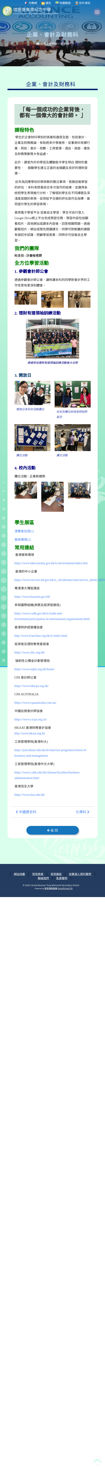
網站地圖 (19, 874)
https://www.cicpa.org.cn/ (31, 719)
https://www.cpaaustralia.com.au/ (35, 702)
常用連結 (56, 874)
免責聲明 (61, 878)
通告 (46, 3)
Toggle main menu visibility (98, 14)
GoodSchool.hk (65, 888)
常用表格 (37, 874)
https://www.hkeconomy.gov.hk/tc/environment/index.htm (51, 563)
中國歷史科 (26, 812)
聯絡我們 (43, 878)
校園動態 (63, 3)
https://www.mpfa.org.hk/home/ (35, 669)
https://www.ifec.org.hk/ (30, 652)
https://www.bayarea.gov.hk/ (32, 596)
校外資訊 (82, 3)
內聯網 (30, 3)
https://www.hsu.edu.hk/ (30, 794)
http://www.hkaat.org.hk (30, 733)
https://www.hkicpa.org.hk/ (32, 686)
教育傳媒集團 (51, 888)
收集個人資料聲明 (80, 874)
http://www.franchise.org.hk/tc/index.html (41, 635)
